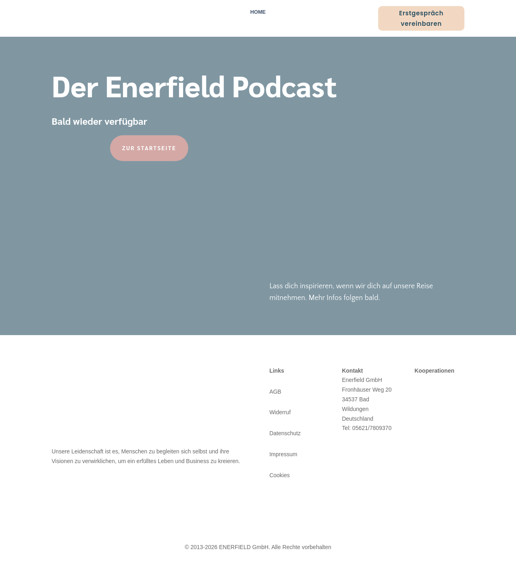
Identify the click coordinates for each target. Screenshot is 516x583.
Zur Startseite (149, 147)
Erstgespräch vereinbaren (421, 18)
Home (258, 12)
